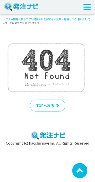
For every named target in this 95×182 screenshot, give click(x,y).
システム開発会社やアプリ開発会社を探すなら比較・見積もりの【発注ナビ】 (47, 19)
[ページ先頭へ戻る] (79, 170)
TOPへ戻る (47, 105)
